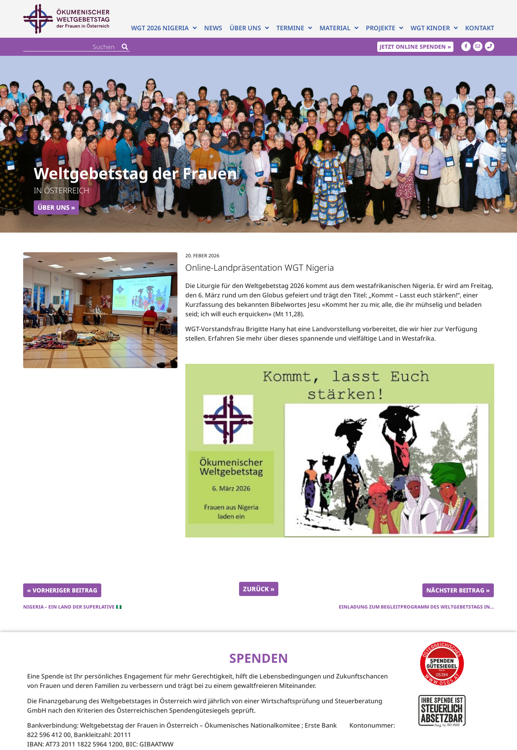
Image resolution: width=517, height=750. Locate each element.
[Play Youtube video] (339, 450)
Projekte (384, 28)
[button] (248, 224)
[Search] (125, 46)
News (213, 28)
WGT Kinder (434, 28)
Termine (294, 28)
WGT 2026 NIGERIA (164, 28)
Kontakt (479, 28)
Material (339, 28)
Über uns (249, 28)
